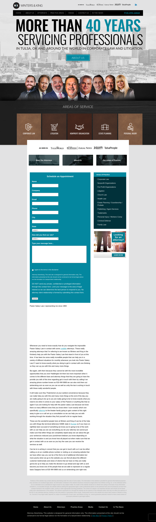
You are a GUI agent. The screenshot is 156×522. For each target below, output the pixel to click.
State (34, 226)
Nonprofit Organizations (107, 183)
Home (18, 13)
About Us (30, 13)
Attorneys (42, 13)
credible (64, 349)
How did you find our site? (43, 235)
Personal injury (130, 133)
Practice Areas (57, 13)
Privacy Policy (107, 516)
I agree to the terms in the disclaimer (46, 270)
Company (36, 190)
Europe (73, 424)
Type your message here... (43, 243)
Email (35, 199)
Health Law (102, 199)
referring (42, 410)
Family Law (102, 225)
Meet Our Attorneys (44, 160)
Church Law (102, 195)
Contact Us (83, 13)
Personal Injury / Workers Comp (110, 217)
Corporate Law (29, 133)
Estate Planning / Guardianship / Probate (110, 204)
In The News (97, 13)
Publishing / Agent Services (108, 209)
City (33, 217)
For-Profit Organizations (107, 187)
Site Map (95, 516)
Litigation (54, 133)
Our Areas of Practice (111, 160)
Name (35, 181)
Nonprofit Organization (79, 133)
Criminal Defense (104, 221)
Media (71, 13)
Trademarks (102, 213)
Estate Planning (105, 133)
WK (29, 5)
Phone (35, 208)
